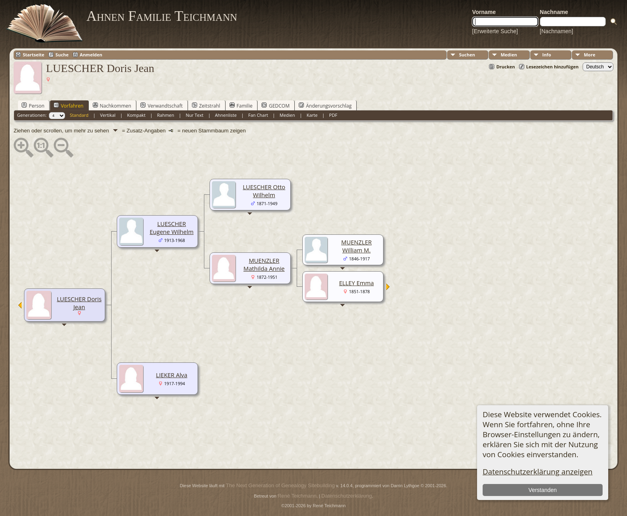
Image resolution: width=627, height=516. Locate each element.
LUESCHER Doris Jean (79, 303)
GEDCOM (276, 105)
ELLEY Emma (356, 283)
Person (33, 105)
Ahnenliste (226, 115)
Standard (79, 115)
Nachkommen (112, 105)
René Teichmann (297, 496)
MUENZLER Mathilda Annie (264, 264)
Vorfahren (68, 105)
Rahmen (165, 115)
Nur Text (194, 115)
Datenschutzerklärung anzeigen (538, 471)
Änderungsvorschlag (325, 105)
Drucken (505, 67)
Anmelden (91, 55)
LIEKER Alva (171, 375)
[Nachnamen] (556, 31)
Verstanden (543, 490)
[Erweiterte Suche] (495, 31)
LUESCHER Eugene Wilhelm (172, 228)
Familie (241, 105)
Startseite (33, 55)
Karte (312, 115)
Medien (509, 55)
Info (546, 55)
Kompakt (136, 115)
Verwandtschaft (161, 105)
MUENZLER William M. (356, 246)
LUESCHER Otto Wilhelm (264, 191)
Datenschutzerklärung (346, 496)
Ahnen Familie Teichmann (161, 16)
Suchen (467, 55)
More (589, 55)
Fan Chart (258, 115)
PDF (333, 115)
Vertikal (108, 115)
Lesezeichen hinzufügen (552, 67)
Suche (62, 55)
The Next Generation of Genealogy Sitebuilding (280, 485)
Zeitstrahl (206, 105)
